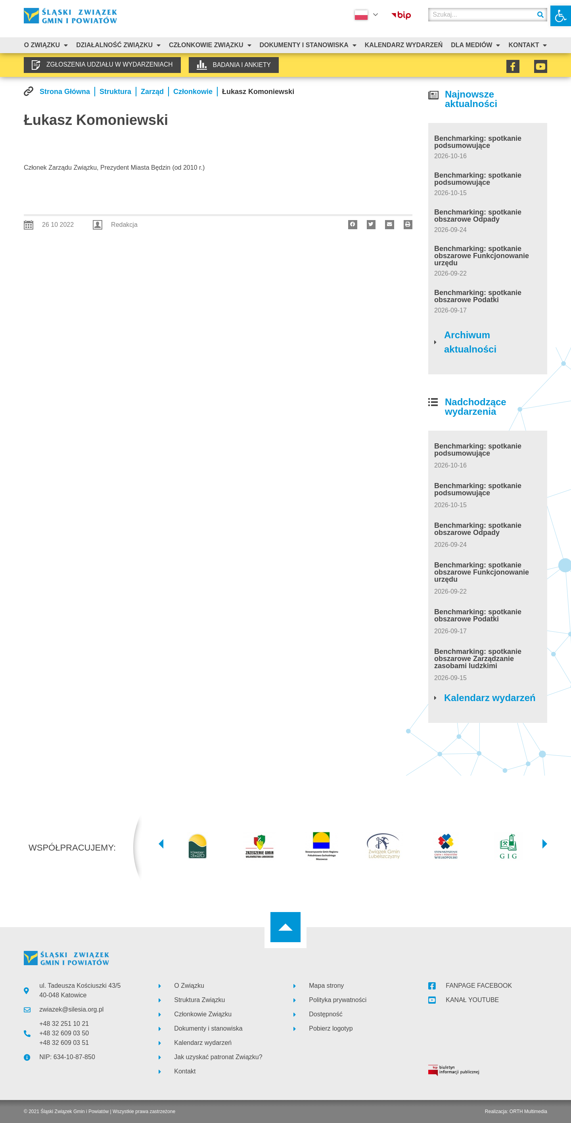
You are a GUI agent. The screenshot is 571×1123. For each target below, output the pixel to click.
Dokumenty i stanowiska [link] (307, 45)
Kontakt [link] (527, 45)
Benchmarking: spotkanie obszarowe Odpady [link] (477, 215)
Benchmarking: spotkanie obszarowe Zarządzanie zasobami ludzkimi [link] (477, 659)
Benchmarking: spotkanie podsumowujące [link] (477, 141)
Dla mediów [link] (475, 45)
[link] (560, 16)
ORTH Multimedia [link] (528, 1111)
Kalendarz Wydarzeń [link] (404, 45)
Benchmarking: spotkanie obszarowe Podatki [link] (477, 296)
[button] (352, 224)
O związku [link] (46, 45)
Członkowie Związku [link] (210, 45)
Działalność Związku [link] (118, 45)
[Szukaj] (540, 14)
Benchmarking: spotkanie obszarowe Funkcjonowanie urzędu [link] (481, 256)
